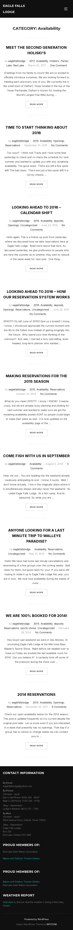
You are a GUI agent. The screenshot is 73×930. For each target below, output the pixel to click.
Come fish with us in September (36, 456)
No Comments (59, 145)
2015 (32, 389)
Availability (42, 60)
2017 (32, 60)
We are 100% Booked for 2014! (36, 615)
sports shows (28, 628)
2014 (36, 623)
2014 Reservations (36, 694)
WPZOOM (52, 924)
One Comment (58, 65)
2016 (35, 140)
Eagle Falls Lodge (14, 9)
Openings (58, 140)
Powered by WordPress (36, 919)
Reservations (12, 145)
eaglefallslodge (16, 60)
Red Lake (18, 65)
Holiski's (54, 60)
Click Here (8, 902)
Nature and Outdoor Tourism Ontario (21, 858)
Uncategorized (28, 225)
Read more (38, 104)
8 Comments (59, 706)
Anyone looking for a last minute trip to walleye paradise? (36, 535)
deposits (58, 220)
